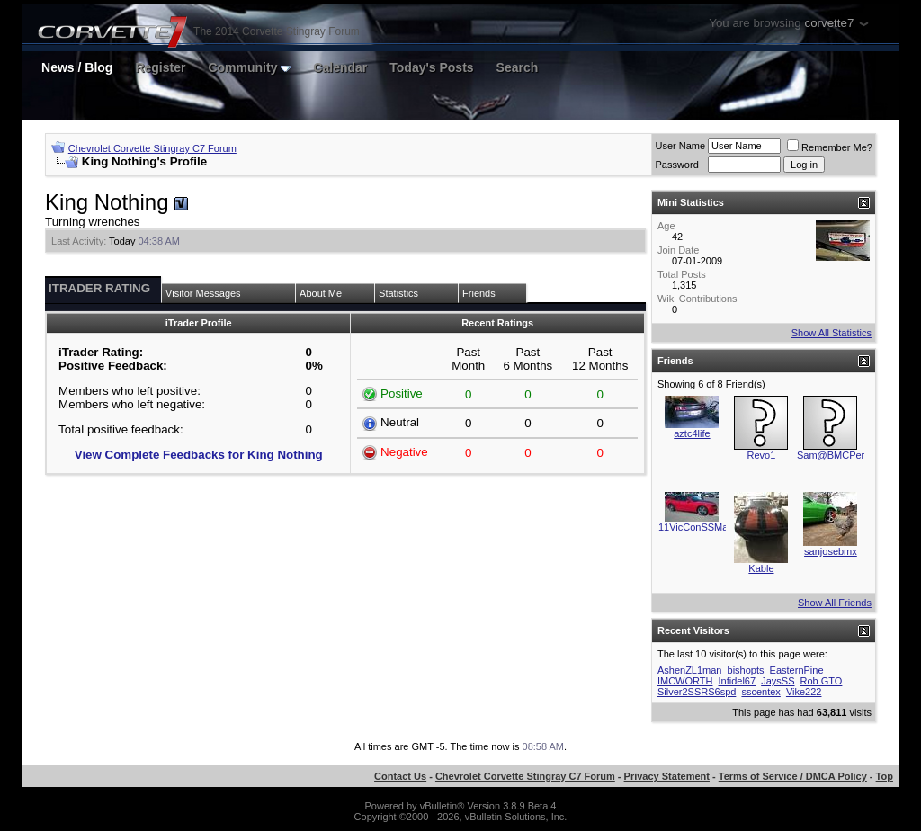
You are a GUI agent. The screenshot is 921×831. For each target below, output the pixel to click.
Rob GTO (821, 680)
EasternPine (797, 670)
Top (884, 776)
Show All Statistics (831, 332)
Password (676, 164)
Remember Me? (829, 147)
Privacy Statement (667, 776)
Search (517, 67)
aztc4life (692, 433)
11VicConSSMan (696, 527)
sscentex (760, 691)
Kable (760, 568)
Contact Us (400, 776)
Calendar (340, 67)
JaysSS (777, 680)
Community (249, 67)
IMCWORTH (685, 680)
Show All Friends (835, 602)
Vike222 (804, 691)
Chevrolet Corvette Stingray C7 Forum (152, 148)
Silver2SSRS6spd (696, 691)
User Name (680, 145)
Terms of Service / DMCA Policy (793, 776)
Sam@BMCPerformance (851, 455)
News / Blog (76, 67)
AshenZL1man (689, 670)
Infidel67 (737, 680)
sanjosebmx (830, 551)
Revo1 (761, 455)
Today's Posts (431, 67)
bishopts (746, 670)
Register (160, 67)
